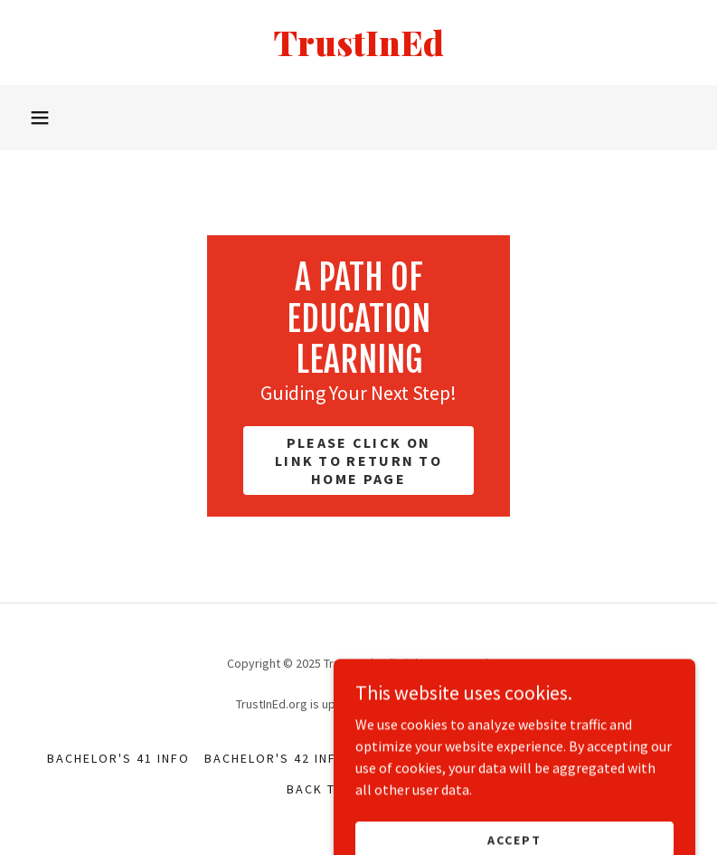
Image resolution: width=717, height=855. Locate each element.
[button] (40, 118)
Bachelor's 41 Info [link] (118, 758)
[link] (358, 51)
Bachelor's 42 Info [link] (275, 758)
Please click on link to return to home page (358, 460)
